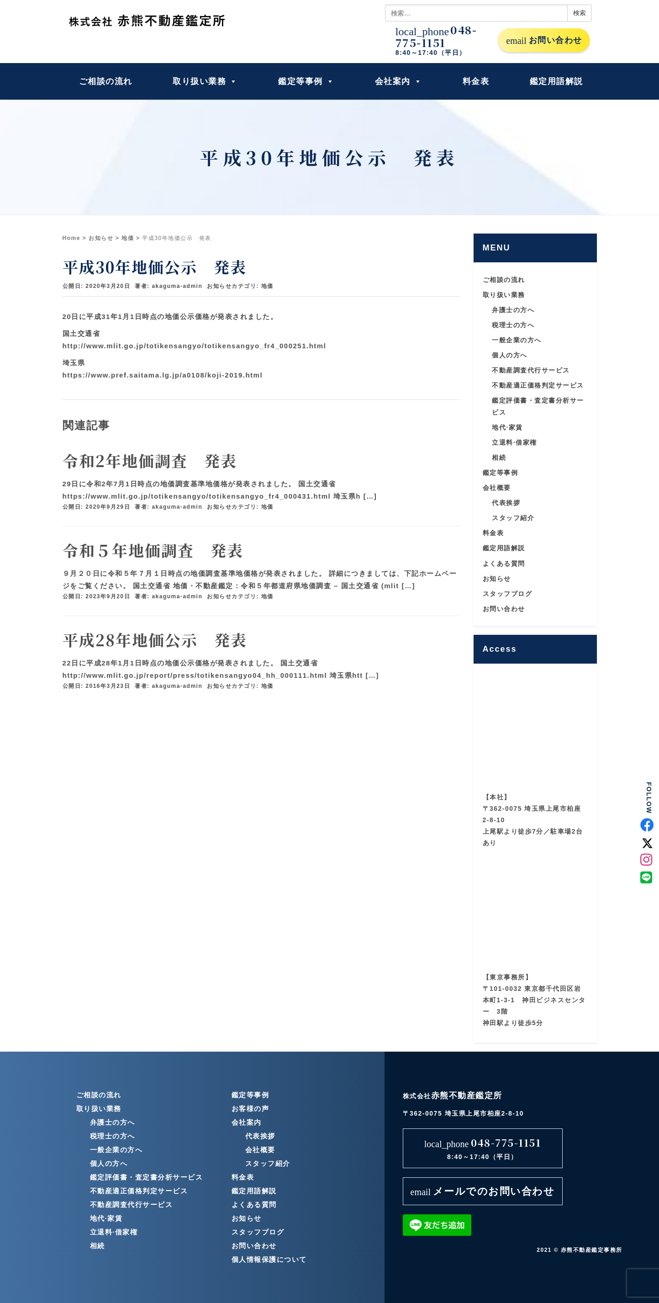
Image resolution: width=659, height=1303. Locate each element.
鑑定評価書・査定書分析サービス (146, 1177)
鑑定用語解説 (556, 81)
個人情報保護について (269, 1259)
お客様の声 (250, 1108)
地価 (127, 238)
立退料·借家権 (514, 442)
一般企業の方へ (517, 340)
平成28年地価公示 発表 (155, 639)
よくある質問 (504, 563)
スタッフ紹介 (513, 517)
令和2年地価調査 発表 (150, 460)
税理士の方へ (513, 325)
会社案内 (398, 81)
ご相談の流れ (105, 81)
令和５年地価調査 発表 (153, 550)
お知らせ (101, 238)
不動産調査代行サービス (531, 370)
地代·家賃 (507, 427)
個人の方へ (509, 355)
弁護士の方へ (513, 310)
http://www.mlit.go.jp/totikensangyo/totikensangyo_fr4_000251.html (195, 346)
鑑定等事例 (306, 81)
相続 (499, 457)
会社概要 (497, 487)
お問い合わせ (544, 41)
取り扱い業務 (205, 81)
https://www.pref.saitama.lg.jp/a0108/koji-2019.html (163, 375)
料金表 (476, 81)
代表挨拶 (506, 502)
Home (71, 238)
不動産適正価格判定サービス (538, 385)
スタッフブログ (507, 593)
